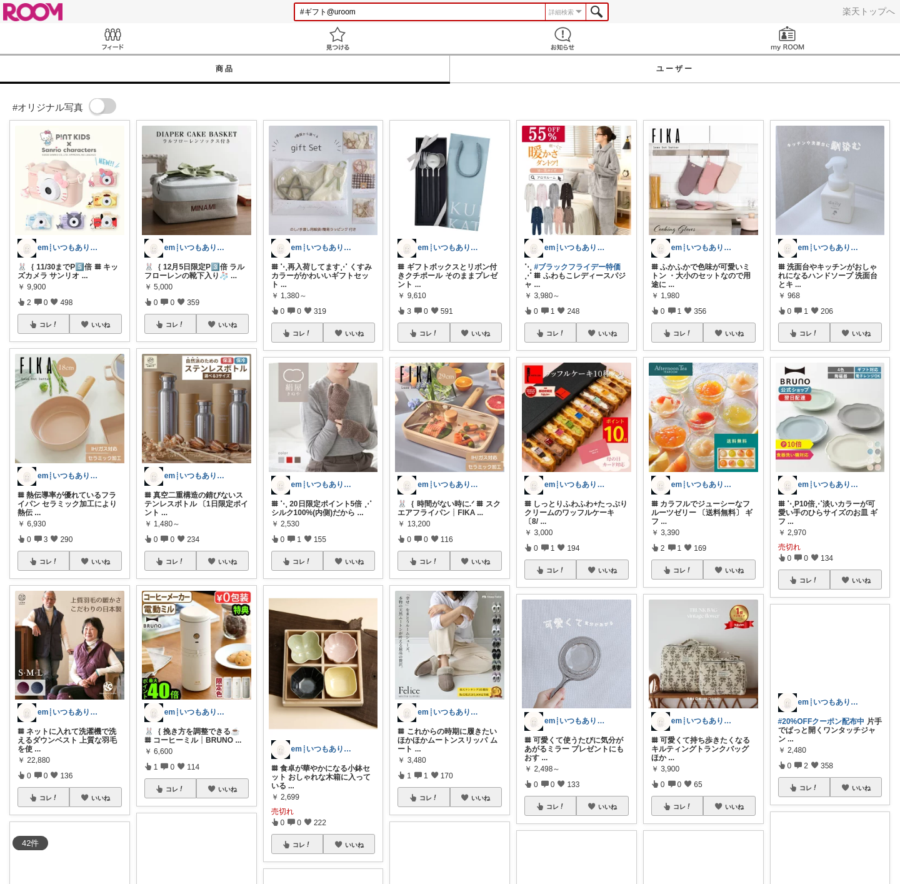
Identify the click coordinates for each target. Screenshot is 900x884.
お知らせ (562, 38)
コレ (48, 324)
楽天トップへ (868, 11)
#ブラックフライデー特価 (577, 267)
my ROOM (787, 38)
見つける (337, 38)
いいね (100, 324)
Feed (112, 38)
